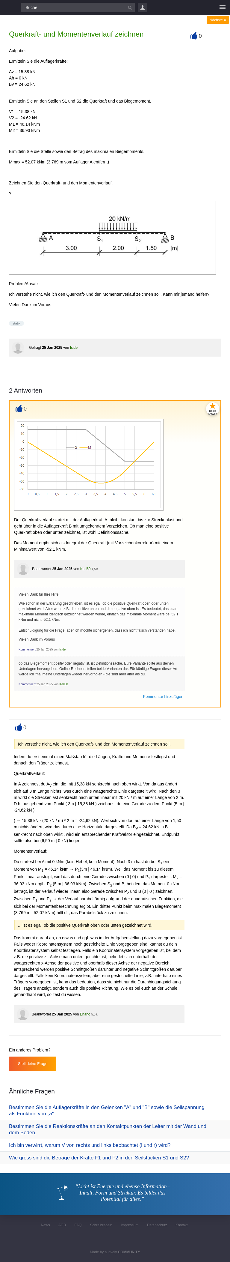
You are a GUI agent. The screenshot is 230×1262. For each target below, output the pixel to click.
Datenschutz (157, 1225)
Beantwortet (41, 569)
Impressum (129, 1225)
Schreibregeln (101, 1225)
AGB (62, 1225)
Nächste (218, 20)
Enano (85, 1014)
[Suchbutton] (130, 7)
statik (16, 323)
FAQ (77, 1225)
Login (142, 7)
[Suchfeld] (78, 7)
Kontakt (181, 1225)
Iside (74, 347)
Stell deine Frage (32, 1063)
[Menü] (223, 7)
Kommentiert (27, 649)
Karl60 (85, 569)
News (45, 1225)
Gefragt (35, 347)
